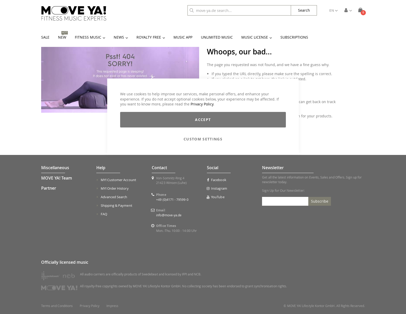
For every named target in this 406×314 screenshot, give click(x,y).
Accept (203, 119)
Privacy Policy (202, 104)
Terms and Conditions (57, 306)
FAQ (104, 214)
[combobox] (239, 10)
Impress (112, 306)
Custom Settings (203, 139)
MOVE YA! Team (56, 178)
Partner (48, 188)
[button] (333, 10)
